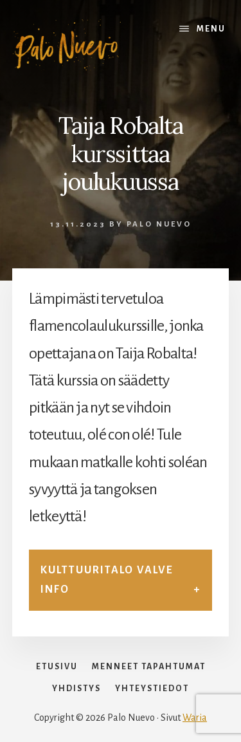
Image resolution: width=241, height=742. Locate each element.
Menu (211, 28)
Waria (195, 717)
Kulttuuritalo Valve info (107, 579)
